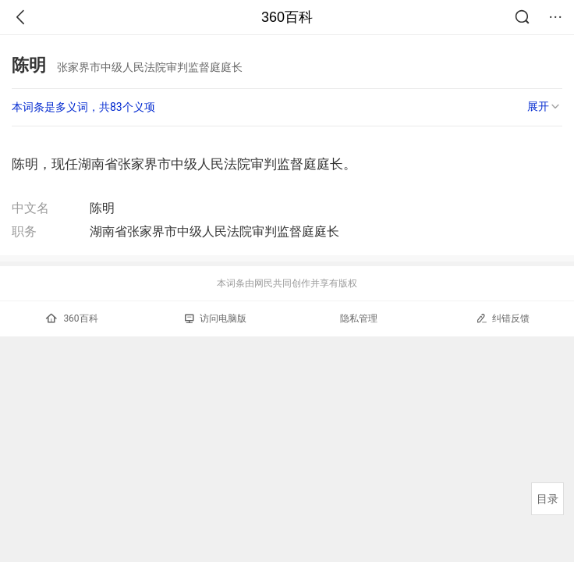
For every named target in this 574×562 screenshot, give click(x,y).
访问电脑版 (215, 318)
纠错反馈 (503, 318)
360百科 (287, 17)
